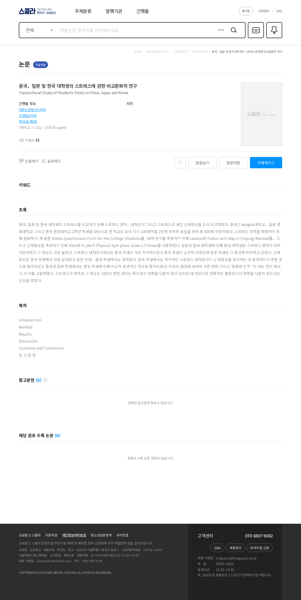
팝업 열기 (45, 380)
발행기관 (114, 11)
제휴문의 (236, 547)
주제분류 (83, 11)
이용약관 (51, 535)
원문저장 (233, 162)
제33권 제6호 (28, 121)
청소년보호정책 (101, 535)
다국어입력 (255, 37)
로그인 (246, 11)
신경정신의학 (28, 115)
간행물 (142, 11)
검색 (233, 33)
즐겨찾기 (274, 37)
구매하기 (264, 162)
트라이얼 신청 (259, 547)
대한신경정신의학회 (32, 109)
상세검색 (220, 33)
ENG (279, 11)
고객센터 (263, 11)
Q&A (217, 547)
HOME (138, 51)
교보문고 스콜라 (30, 535)
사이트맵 (122, 535)
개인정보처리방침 (74, 535)
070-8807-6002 (259, 535)
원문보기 (203, 162)
